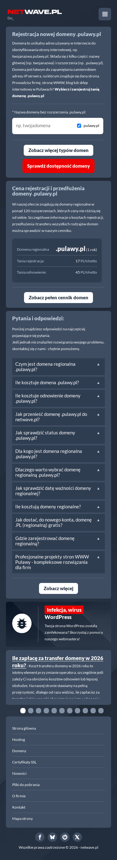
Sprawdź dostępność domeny (58, 166)
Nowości (19, 773)
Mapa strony (22, 818)
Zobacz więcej (58, 588)
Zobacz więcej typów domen (58, 150)
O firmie (19, 796)
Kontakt (18, 807)
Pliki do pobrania (26, 784)
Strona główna (24, 728)
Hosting (18, 739)
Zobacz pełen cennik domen (58, 297)
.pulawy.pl (91, 125)
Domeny (19, 750)
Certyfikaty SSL (24, 762)
